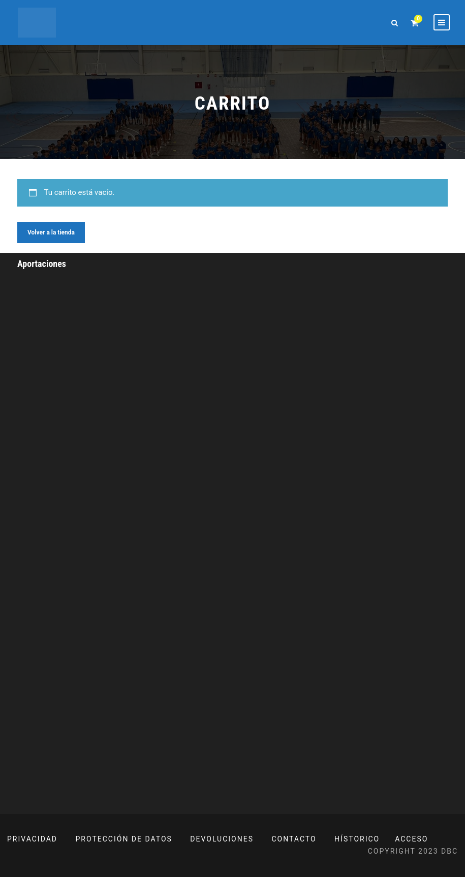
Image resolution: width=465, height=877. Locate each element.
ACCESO (411, 839)
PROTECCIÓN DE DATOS (124, 839)
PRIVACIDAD (32, 839)
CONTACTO (294, 839)
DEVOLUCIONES (222, 839)
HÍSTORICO (357, 839)
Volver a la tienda (51, 232)
